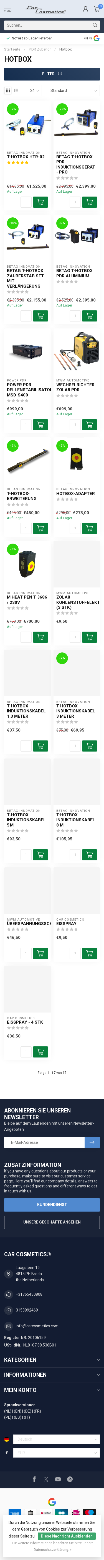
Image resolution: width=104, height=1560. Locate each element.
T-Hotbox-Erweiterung (22, 496)
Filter (52, 74)
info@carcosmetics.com (37, 1326)
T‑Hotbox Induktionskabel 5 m (26, 820)
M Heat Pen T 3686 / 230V (27, 600)
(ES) (17, 1417)
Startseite (12, 49)
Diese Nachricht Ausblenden (67, 1536)
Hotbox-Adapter (75, 493)
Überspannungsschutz (27, 923)
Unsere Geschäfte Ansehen (52, 1222)
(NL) (7, 1411)
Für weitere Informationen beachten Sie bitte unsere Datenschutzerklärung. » (52, 1546)
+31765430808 (29, 1294)
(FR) (37, 1411)
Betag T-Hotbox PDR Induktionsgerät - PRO (75, 164)
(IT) (27, 1417)
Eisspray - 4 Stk (25, 1022)
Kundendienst (52, 1204)
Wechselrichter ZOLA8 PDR (75, 387)
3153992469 (27, 1310)
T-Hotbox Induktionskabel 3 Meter (75, 711)
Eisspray (66, 923)
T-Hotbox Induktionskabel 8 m (75, 820)
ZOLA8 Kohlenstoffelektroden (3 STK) (76, 602)
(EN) (17, 1411)
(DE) (27, 1411)
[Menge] (26, 202)
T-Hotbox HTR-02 (26, 156)
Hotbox (65, 49)
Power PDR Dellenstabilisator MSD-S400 (27, 390)
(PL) (7, 1417)
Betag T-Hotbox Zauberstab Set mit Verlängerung (25, 278)
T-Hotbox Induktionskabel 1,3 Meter (26, 711)
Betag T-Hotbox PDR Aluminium (74, 273)
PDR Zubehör (40, 49)
